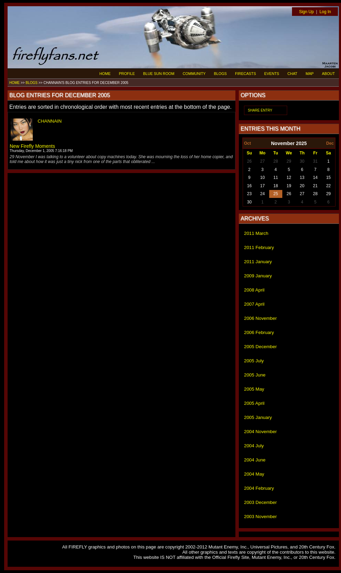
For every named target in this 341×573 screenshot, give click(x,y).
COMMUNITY (194, 73)
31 (315, 161)
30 (302, 161)
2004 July (254, 445)
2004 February (259, 488)
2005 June (254, 375)
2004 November (260, 431)
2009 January (258, 275)
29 (288, 161)
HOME (104, 73)
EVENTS (271, 73)
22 (328, 185)
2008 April (254, 290)
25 (275, 193)
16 (249, 185)
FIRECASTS (245, 73)
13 (302, 177)
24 (262, 193)
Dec (330, 143)
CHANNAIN (50, 121)
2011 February (259, 247)
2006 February (259, 332)
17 (262, 185)
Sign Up (306, 11)
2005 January (258, 417)
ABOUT (328, 73)
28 (275, 161)
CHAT (293, 73)
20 (302, 185)
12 (288, 177)
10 (262, 177)
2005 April (254, 403)
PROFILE (127, 73)
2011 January (258, 261)
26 (249, 161)
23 (249, 193)
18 (275, 185)
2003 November (260, 516)
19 (288, 185)
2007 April (254, 304)
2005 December (260, 346)
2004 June (254, 459)
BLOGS (220, 73)
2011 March (256, 233)
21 (315, 185)
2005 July (254, 360)
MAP (309, 73)
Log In (325, 11)
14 (315, 177)
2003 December (260, 502)
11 (275, 177)
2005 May (254, 389)
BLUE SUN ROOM (159, 73)
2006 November (260, 318)
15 (328, 177)
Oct (247, 143)
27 (262, 161)
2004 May (254, 474)
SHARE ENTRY (260, 110)
